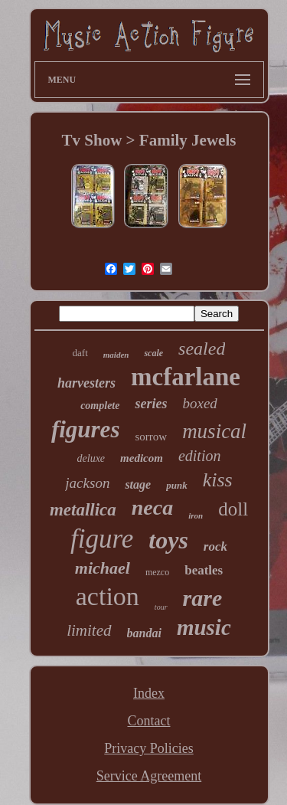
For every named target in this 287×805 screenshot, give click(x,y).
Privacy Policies (148, 748)
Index (149, 693)
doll (233, 509)
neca (152, 507)
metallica (83, 509)
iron (195, 515)
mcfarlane (185, 377)
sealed (201, 348)
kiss (218, 480)
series (151, 403)
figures (85, 429)
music (204, 627)
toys (168, 540)
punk (176, 485)
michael (102, 568)
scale (153, 353)
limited (89, 630)
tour (161, 607)
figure (101, 539)
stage (138, 484)
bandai (144, 633)
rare (203, 597)
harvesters (86, 383)
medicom (141, 458)
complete (99, 405)
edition (199, 455)
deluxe (91, 458)
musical (214, 431)
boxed (199, 403)
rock (215, 546)
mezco (157, 572)
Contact (148, 720)
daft (80, 352)
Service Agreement (148, 776)
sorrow (151, 436)
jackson (87, 483)
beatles (203, 570)
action (107, 596)
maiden (116, 354)
